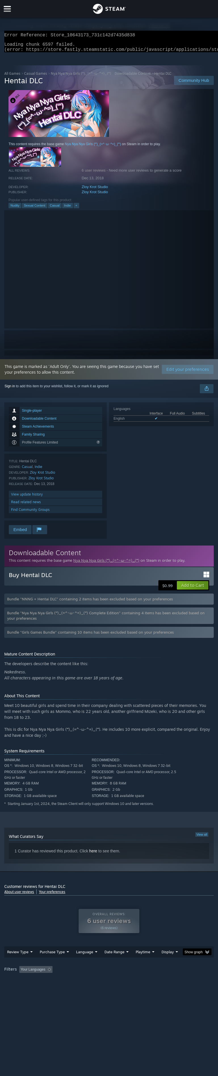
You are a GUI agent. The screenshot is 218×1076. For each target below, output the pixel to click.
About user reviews (19, 895)
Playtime (143, 963)
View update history (27, 498)
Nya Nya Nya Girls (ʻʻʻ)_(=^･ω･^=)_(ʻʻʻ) (81, 77)
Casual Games (35, 77)
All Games (12, 77)
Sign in (10, 390)
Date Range (114, 963)
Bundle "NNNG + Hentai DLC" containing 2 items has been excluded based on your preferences (90, 602)
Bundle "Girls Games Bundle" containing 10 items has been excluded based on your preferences (90, 635)
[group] (108, 984)
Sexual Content (34, 209)
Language (84, 963)
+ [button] (76, 209)
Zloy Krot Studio (95, 190)
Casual (55, 209)
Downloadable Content (132, 77)
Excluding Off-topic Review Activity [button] (90, 981)
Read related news (26, 505)
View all (201, 838)
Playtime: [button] (134, 981)
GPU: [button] (68, 988)
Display (168, 963)
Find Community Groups (30, 513)
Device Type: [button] (93, 988)
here (93, 854)
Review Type (17, 963)
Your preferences (52, 895)
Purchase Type (52, 963)
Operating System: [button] (20, 988)
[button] (193, 588)
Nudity (15, 209)
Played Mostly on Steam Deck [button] (175, 981)
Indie (67, 209)
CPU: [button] (49, 988)
